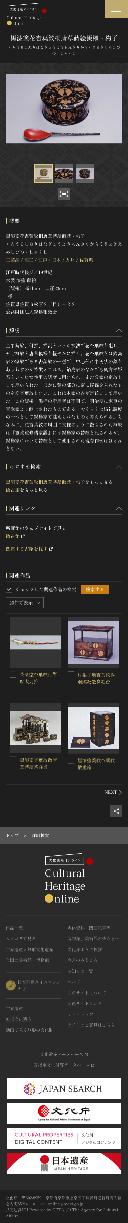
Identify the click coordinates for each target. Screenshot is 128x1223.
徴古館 (13, 489)
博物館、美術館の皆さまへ (93, 938)
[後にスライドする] (113, 792)
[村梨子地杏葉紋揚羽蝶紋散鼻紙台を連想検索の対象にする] (71, 674)
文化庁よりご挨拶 (84, 949)
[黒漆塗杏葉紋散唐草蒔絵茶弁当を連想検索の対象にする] (13, 760)
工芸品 (13, 260)
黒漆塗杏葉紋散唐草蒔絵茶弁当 (38, 763)
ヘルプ (73, 981)
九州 (70, 260)
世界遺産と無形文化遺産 (29, 949)
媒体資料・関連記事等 (89, 928)
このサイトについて (86, 992)
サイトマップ (80, 1014)
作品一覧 (14, 928)
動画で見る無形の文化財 (29, 1030)
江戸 (42, 260)
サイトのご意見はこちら (91, 1025)
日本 (56, 260)
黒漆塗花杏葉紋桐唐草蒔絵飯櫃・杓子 (45, 481)
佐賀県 (86, 260)
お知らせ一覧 (80, 971)
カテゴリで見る (21, 938)
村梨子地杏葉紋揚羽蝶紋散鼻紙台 (96, 678)
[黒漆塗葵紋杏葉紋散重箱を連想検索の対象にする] (71, 760)
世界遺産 (14, 1008)
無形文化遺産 (19, 1019)
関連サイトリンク (84, 1003)
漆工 (28, 260)
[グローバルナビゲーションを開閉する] (116, 9)
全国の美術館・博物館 (27, 960)
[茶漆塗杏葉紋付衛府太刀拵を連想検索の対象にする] (13, 674)
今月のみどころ (82, 960)
